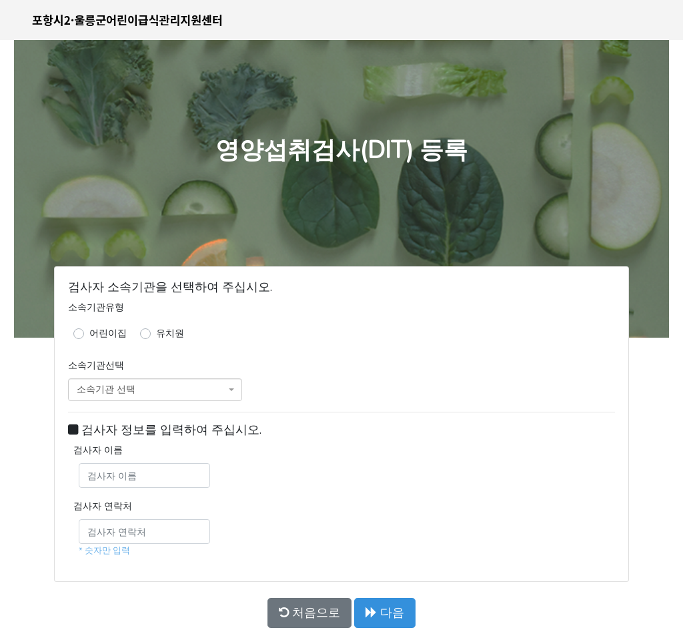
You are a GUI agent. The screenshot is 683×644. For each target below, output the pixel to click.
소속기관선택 (96, 365)
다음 (385, 613)
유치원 (170, 333)
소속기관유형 (96, 307)
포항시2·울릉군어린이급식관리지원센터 (127, 19)
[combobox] (155, 389)
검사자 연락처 (102, 506)
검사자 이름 (98, 449)
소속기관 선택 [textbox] (106, 389)
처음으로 (309, 613)
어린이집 (108, 333)
